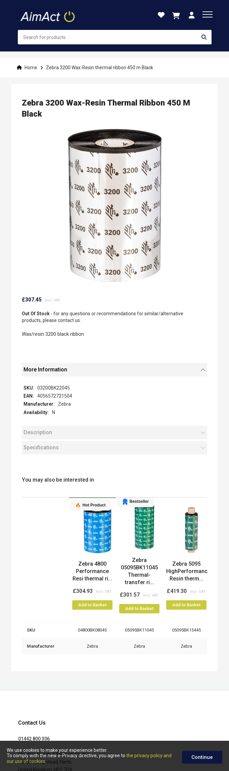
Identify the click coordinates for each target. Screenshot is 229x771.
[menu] (207, 14)
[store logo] (48, 15)
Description (38, 432)
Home (31, 67)
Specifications (41, 447)
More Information (45, 369)
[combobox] (115, 37)
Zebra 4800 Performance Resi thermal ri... (92, 571)
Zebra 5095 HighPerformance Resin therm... (188, 571)
